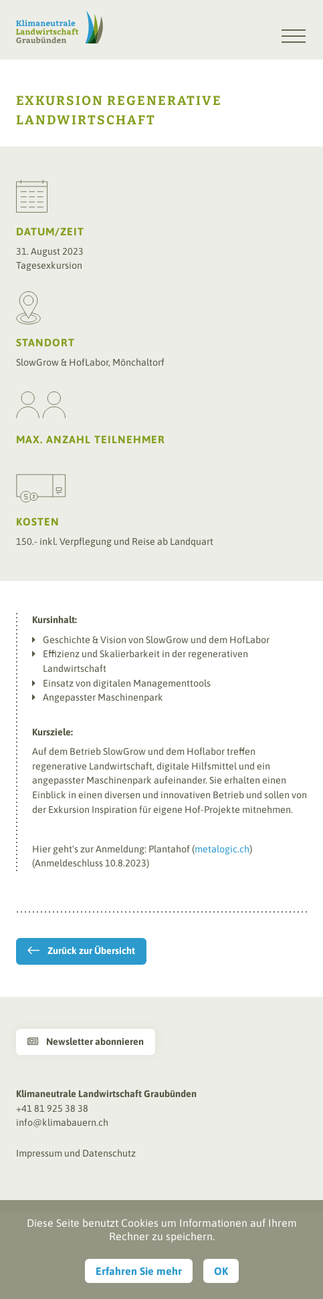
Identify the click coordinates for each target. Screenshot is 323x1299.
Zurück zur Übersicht (91, 950)
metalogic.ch (222, 849)
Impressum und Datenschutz (76, 1153)
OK (221, 1271)
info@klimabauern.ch (62, 1122)
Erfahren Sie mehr (139, 1271)
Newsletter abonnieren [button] (85, 1041)
